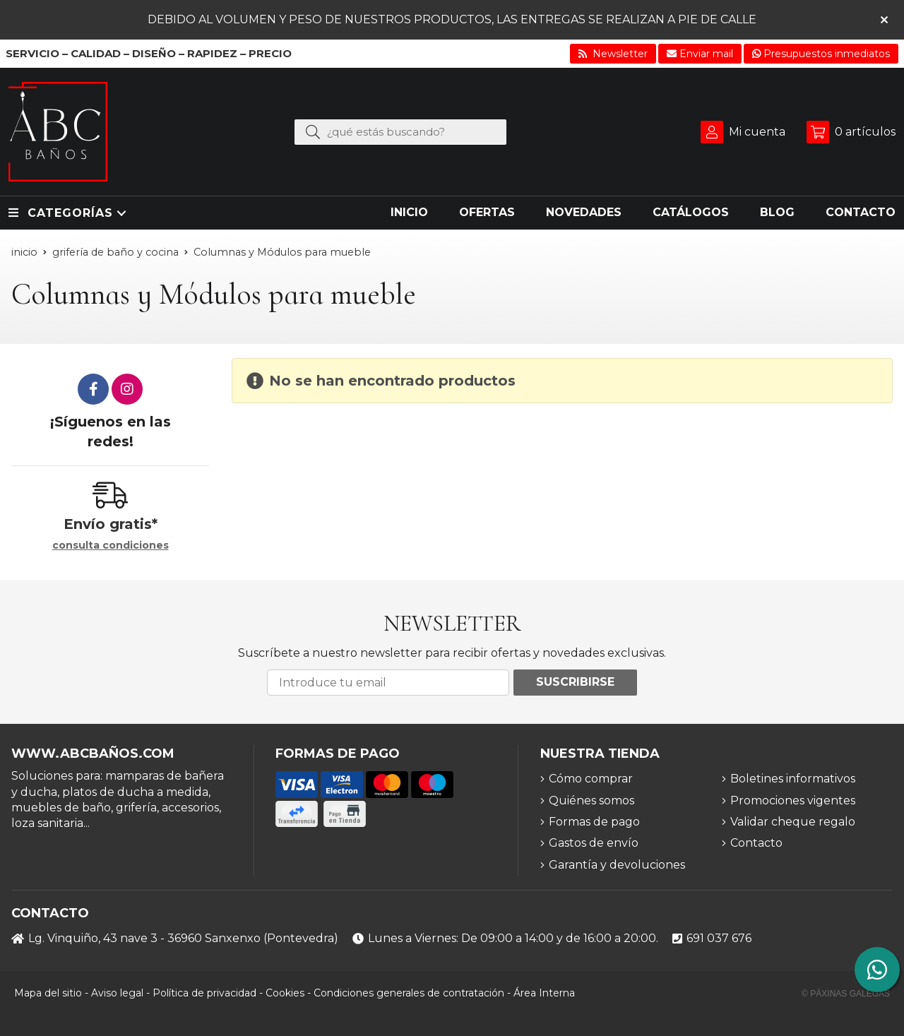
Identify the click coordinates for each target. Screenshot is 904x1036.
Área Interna (544, 993)
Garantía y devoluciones (617, 864)
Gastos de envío (593, 843)
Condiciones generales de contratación (409, 993)
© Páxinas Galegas (846, 994)
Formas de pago (594, 821)
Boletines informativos (792, 778)
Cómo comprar (591, 778)
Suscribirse (575, 682)
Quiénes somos (591, 800)
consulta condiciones (110, 546)
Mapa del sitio (48, 993)
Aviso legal (117, 993)
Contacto (756, 843)
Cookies (285, 993)
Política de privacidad (204, 993)
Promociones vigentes (792, 800)
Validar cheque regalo (792, 821)
